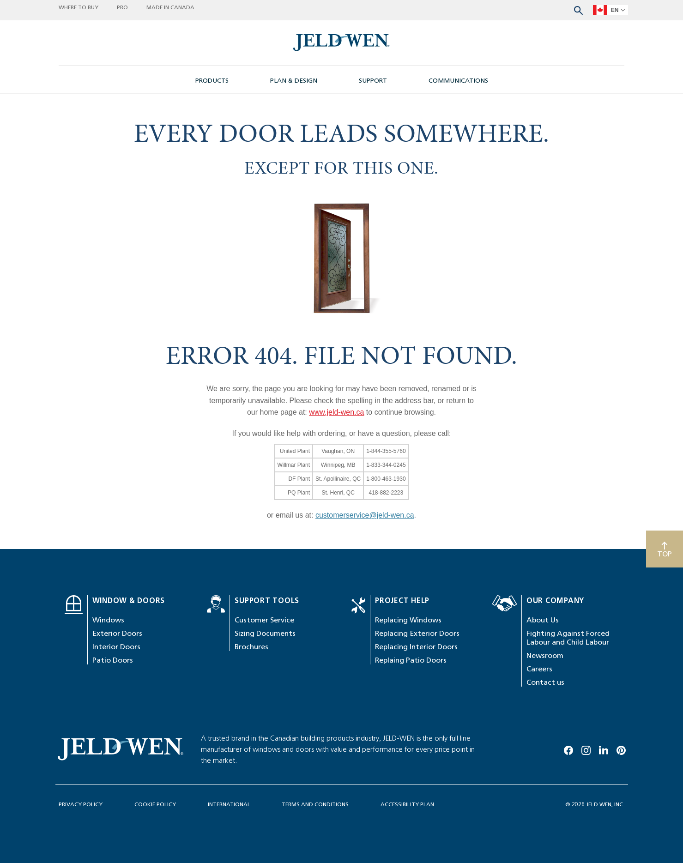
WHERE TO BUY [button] (78, 8)
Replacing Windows (408, 620)
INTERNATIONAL (229, 804)
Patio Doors (112, 660)
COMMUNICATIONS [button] (458, 80)
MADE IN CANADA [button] (170, 8)
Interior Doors (116, 646)
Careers (539, 668)
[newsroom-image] (341, 42)
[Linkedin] (603, 748)
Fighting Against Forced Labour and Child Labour (568, 637)
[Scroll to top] (664, 549)
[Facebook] (568, 748)
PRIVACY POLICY (81, 804)
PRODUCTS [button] (212, 80)
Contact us (545, 682)
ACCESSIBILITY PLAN (407, 804)
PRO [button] (122, 8)
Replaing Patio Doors (411, 660)
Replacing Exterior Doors (417, 633)
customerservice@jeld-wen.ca (364, 515)
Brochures (251, 646)
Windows (108, 620)
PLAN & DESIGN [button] (293, 80)
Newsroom (544, 655)
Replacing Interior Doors (416, 646)
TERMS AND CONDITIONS (315, 804)
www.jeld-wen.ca (336, 412)
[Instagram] (586, 748)
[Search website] (578, 9)
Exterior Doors (117, 633)
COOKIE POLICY (155, 804)
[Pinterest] (621, 748)
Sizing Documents (265, 633)
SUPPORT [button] (373, 80)
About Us (542, 620)
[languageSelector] (610, 10)
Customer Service (264, 620)
